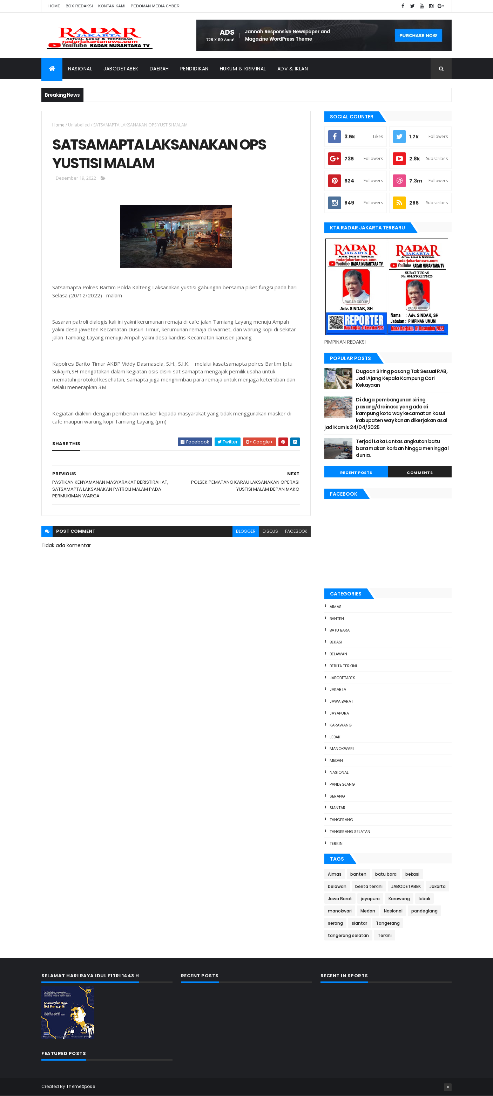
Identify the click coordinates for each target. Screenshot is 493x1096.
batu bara (340, 630)
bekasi (336, 642)
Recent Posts (356, 472)
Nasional (80, 68)
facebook (296, 531)
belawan (338, 654)
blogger (246, 531)
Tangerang (341, 819)
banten (337, 618)
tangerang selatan (350, 831)
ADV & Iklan (292, 68)
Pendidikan (194, 68)
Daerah (159, 68)
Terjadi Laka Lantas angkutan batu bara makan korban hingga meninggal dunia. (402, 448)
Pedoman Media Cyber (155, 6)
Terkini (337, 843)
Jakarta (338, 689)
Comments (420, 472)
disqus (270, 531)
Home (54, 6)
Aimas (336, 606)
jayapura (339, 713)
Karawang (341, 725)
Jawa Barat (341, 701)
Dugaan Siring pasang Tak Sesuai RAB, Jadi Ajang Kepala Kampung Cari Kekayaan (401, 378)
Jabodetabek (121, 68)
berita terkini (343, 666)
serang (337, 796)
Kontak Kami (112, 6)
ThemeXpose (80, 1086)
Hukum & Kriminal (243, 68)
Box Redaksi (79, 6)
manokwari (342, 748)
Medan (336, 760)
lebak (335, 737)
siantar (337, 808)
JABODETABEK (342, 678)
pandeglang (342, 784)
